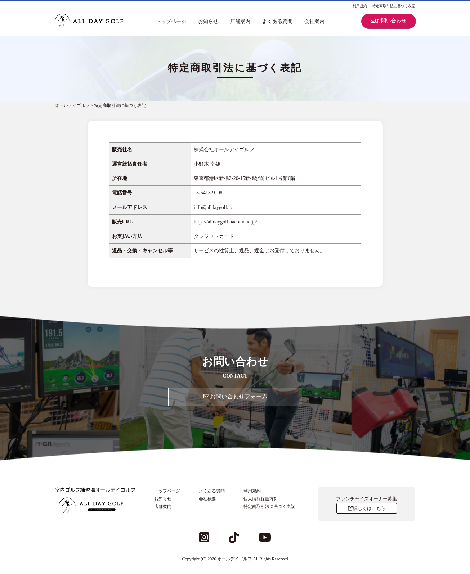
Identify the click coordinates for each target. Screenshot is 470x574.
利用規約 (360, 6)
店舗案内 (240, 21)
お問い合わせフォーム (235, 396)
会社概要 (207, 498)
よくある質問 (277, 21)
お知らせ (208, 21)
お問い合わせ (388, 20)
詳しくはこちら (366, 508)
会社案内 (314, 21)
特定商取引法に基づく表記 (393, 6)
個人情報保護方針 (260, 498)
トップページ (171, 21)
